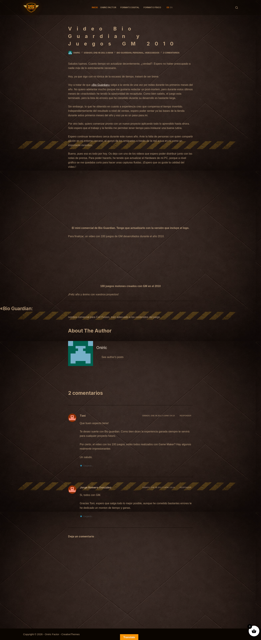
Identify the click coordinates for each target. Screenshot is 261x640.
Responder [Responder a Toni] (185, 416)
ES (168, 7)
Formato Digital (129, 7)
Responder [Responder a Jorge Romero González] (185, 487)
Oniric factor (108, 7)
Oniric (101, 347)
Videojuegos (152, 53)
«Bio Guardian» (100, 84)
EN (171, 7)
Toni (83, 415)
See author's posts (113, 357)
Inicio (95, 7)
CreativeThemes (70, 634)
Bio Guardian (124, 53)
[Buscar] (236, 7)
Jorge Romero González (95, 487)
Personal (138, 53)
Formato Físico (152, 7)
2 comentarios (171, 53)
